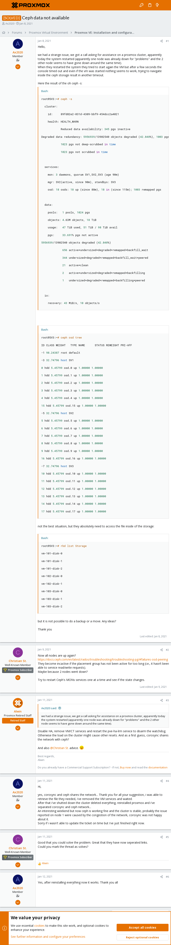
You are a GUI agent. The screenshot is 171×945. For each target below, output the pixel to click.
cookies (39, 926)
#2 (167, 650)
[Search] (165, 5)
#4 (167, 781)
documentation (157, 767)
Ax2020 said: (49, 708)
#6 (167, 877)
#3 (167, 700)
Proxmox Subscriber (20, 670)
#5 (167, 837)
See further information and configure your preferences (48, 937)
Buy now (125, 767)
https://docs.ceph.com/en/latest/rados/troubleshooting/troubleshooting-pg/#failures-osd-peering (103, 659)
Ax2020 (9, 23)
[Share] (161, 41)
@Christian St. (59, 748)
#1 (167, 41)
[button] (6, 5)
